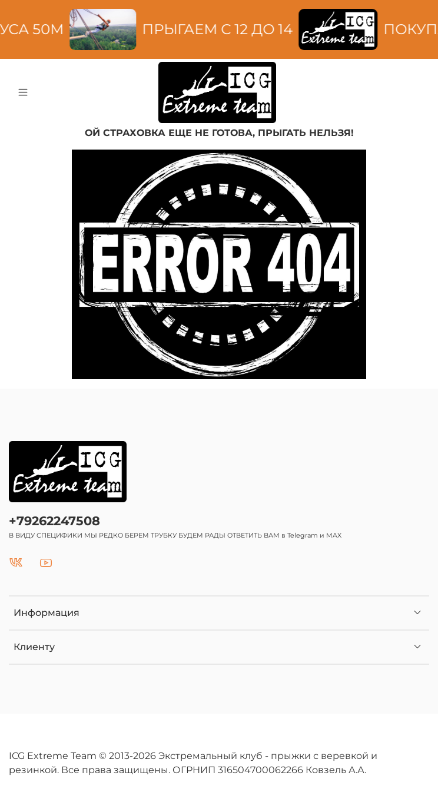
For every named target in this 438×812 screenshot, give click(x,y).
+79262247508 (54, 520)
